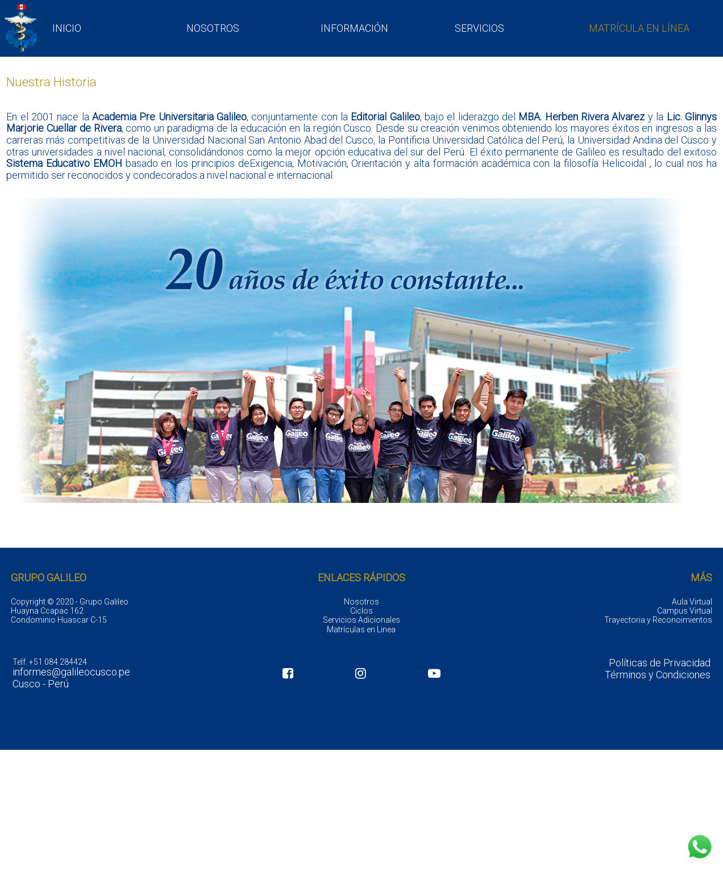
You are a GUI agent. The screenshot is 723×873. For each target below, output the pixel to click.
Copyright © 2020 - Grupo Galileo (69, 601)
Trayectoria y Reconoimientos (658, 619)
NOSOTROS (212, 28)
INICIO (66, 28)
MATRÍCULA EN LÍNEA (639, 28)
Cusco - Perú (41, 684)
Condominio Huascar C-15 (59, 619)
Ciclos (361, 610)
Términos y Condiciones (657, 675)
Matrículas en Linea (361, 629)
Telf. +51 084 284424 (50, 661)
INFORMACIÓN (354, 28)
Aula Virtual (692, 601)
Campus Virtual (684, 610)
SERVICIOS (479, 28)
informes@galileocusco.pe (71, 672)
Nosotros (361, 601)
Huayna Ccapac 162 (47, 610)
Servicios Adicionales (361, 619)
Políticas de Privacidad (659, 663)
